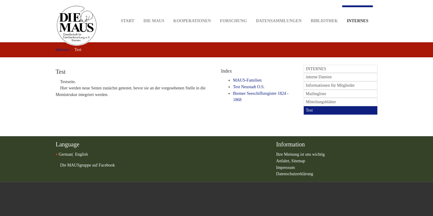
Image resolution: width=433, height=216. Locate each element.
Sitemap (298, 161)
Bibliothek (324, 11)
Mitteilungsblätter (321, 102)
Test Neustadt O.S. (249, 87)
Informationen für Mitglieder (330, 85)
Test (309, 110)
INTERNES (316, 69)
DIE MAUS (154, 11)
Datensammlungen (278, 11)
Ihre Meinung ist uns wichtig (300, 154)
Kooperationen (192, 11)
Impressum (285, 167)
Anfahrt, (283, 161)
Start (127, 11)
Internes (357, 14)
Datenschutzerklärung (294, 174)
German (65, 154)
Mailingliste (316, 94)
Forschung (233, 11)
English (81, 154)
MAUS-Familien (247, 80)
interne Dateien (319, 77)
